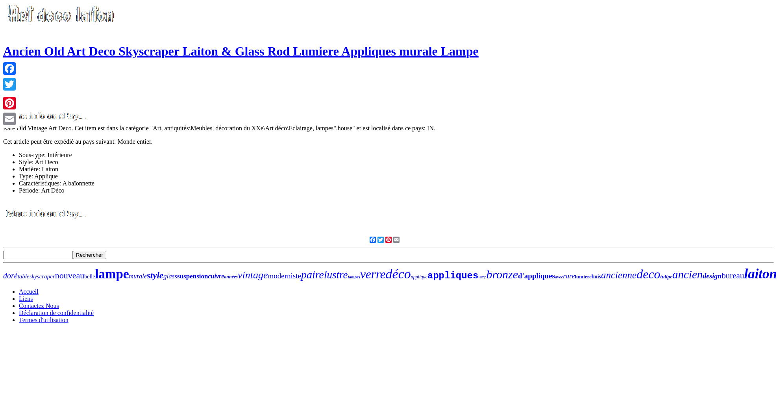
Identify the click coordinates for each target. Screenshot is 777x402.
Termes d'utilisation (43, 320)
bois (596, 277)
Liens (26, 298)
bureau (733, 275)
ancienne (618, 275)
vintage (253, 275)
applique (419, 277)
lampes (354, 276)
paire (312, 275)
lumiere (583, 277)
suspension (192, 276)
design (712, 276)
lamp (482, 277)
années (231, 277)
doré (10, 275)
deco (648, 274)
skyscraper (42, 276)
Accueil (29, 291)
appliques (453, 275)
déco (398, 274)
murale (138, 276)
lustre (336, 275)
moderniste (284, 276)
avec (559, 276)
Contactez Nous (39, 305)
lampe (112, 274)
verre (372, 274)
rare (569, 276)
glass (170, 276)
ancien (687, 274)
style (155, 275)
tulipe (666, 277)
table (24, 276)
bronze (502, 274)
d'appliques (536, 276)
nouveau (70, 275)
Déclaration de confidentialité (56, 312)
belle (89, 277)
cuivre (216, 276)
